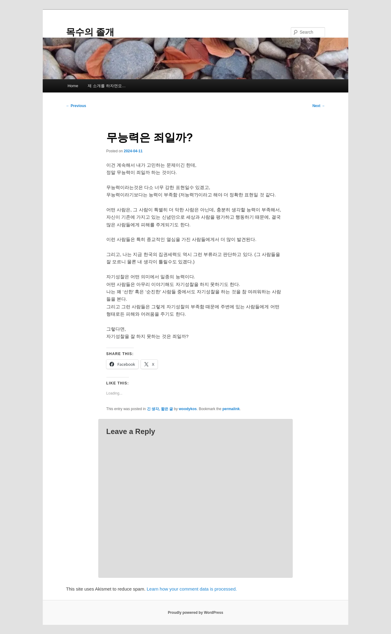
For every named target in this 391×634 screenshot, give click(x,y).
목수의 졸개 (90, 32)
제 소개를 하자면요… (107, 85)
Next (318, 106)
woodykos (188, 409)
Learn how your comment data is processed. (192, 588)
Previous (76, 106)
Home (73, 85)
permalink (231, 409)
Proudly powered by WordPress (195, 612)
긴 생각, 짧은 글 (160, 409)
